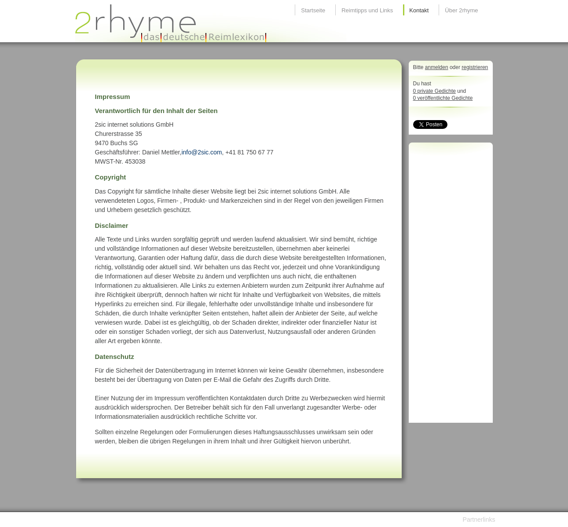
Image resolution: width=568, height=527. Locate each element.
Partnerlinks (479, 519)
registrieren (475, 67)
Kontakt (419, 10)
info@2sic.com (201, 152)
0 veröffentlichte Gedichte (443, 98)
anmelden (436, 67)
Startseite (313, 10)
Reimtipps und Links (367, 10)
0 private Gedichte (434, 91)
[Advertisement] (448, 285)
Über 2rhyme (461, 10)
